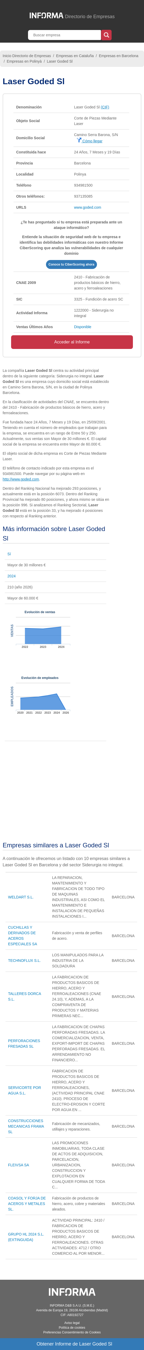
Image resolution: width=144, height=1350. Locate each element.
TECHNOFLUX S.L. (24, 960)
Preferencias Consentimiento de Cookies (72, 1332)
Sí (9, 554)
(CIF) (105, 107)
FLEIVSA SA (18, 1165)
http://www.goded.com (21, 479)
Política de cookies (72, 1327)
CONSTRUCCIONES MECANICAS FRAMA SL (26, 1126)
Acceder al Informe (72, 342)
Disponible (82, 327)
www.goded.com (87, 207)
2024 (11, 576)
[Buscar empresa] (65, 35)
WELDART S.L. (21, 897)
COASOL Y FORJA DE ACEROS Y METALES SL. (27, 1203)
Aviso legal (72, 1323)
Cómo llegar (89, 141)
